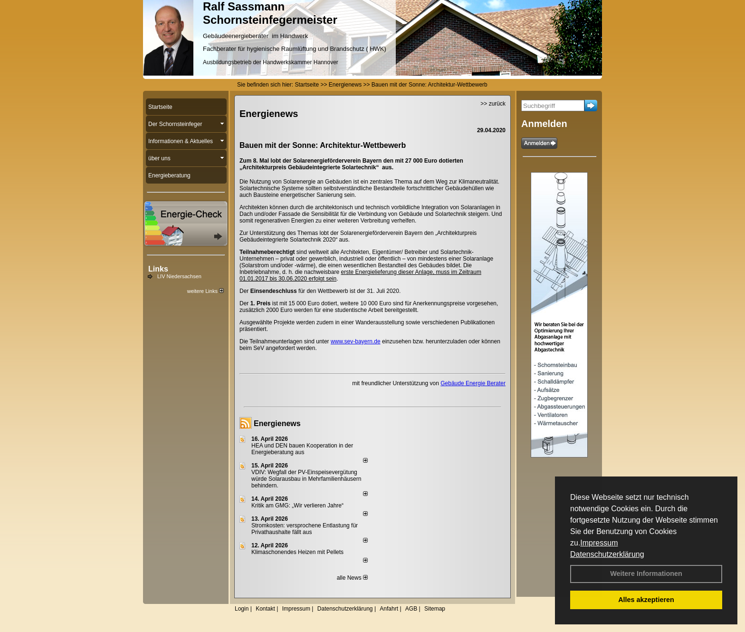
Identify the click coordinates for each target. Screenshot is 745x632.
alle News (352, 577)
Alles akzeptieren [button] (646, 599)
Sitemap (434, 608)
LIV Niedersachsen (179, 276)
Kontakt (265, 608)
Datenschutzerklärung (607, 554)
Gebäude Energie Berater (473, 383)
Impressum (599, 543)
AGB (411, 608)
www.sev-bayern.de (356, 341)
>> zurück (493, 103)
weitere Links (205, 291)
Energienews (277, 423)
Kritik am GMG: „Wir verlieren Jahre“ (297, 505)
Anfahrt (389, 608)
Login (241, 608)
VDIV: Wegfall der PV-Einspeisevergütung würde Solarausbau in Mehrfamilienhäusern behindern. (306, 479)
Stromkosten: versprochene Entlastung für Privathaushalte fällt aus (304, 528)
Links (158, 269)
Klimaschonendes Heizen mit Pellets (297, 552)
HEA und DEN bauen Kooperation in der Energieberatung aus (302, 449)
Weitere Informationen (646, 573)
